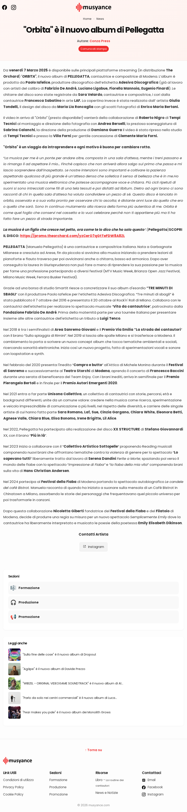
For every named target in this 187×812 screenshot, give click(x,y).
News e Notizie (107, 793)
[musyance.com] (93, 14)
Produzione (58, 787)
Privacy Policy (13, 787)
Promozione (58, 794)
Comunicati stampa (94, 49)
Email (148, 780)
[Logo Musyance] (93, 761)
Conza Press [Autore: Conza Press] (100, 41)
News (100, 19)
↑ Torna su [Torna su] (93, 750)
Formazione (58, 780)
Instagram (93, 547)
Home (87, 19)
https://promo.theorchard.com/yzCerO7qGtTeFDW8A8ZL (72, 235)
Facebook (152, 787)
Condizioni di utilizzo (18, 780)
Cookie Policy (13, 794)
